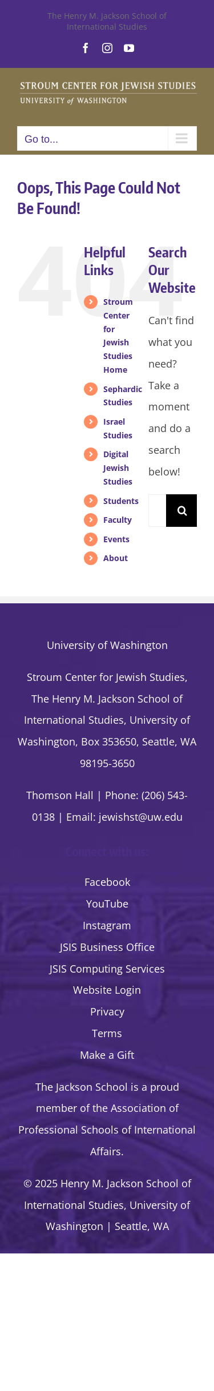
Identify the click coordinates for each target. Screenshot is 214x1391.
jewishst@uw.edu (141, 817)
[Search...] (157, 510)
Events (116, 539)
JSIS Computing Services (107, 968)
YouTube (107, 903)
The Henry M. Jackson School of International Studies (107, 21)
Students (121, 500)
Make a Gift (107, 1055)
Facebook (107, 882)
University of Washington (107, 645)
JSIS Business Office (107, 947)
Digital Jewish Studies (117, 468)
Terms (107, 1033)
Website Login (107, 990)
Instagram (107, 925)
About (115, 558)
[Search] (182, 510)
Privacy (107, 1011)
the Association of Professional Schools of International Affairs (107, 1129)
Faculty (117, 519)
